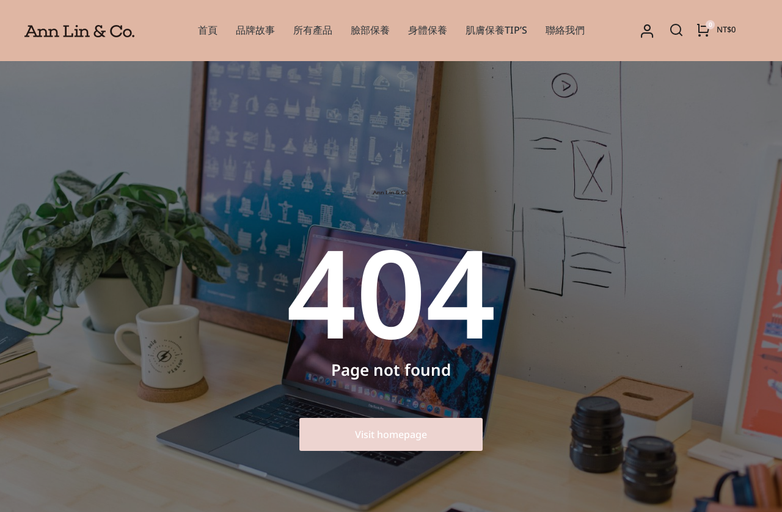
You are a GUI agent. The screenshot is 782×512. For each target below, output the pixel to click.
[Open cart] (716, 30)
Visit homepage (391, 434)
